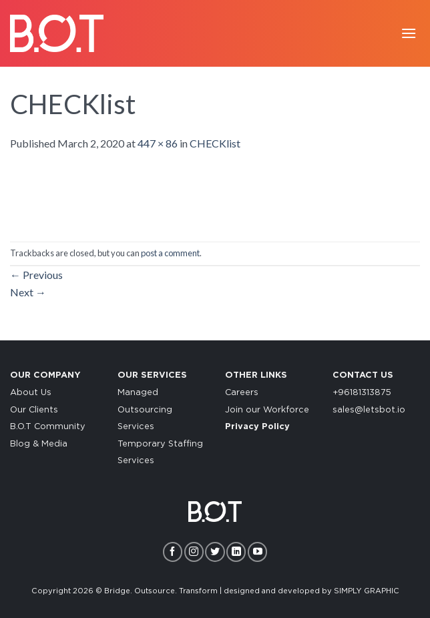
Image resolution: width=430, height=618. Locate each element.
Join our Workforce (267, 410)
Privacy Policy (257, 426)
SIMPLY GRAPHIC (366, 591)
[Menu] (408, 33)
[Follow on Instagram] (194, 551)
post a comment (170, 253)
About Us (30, 392)
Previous (36, 274)
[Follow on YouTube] (257, 551)
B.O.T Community (47, 426)
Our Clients (34, 410)
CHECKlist (215, 143)
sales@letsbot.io (369, 410)
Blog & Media (38, 444)
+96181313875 (362, 392)
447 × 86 (158, 143)
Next (28, 292)
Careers (241, 392)
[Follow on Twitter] (214, 551)
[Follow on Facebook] (172, 551)
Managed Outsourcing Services (145, 409)
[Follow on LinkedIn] (236, 551)
